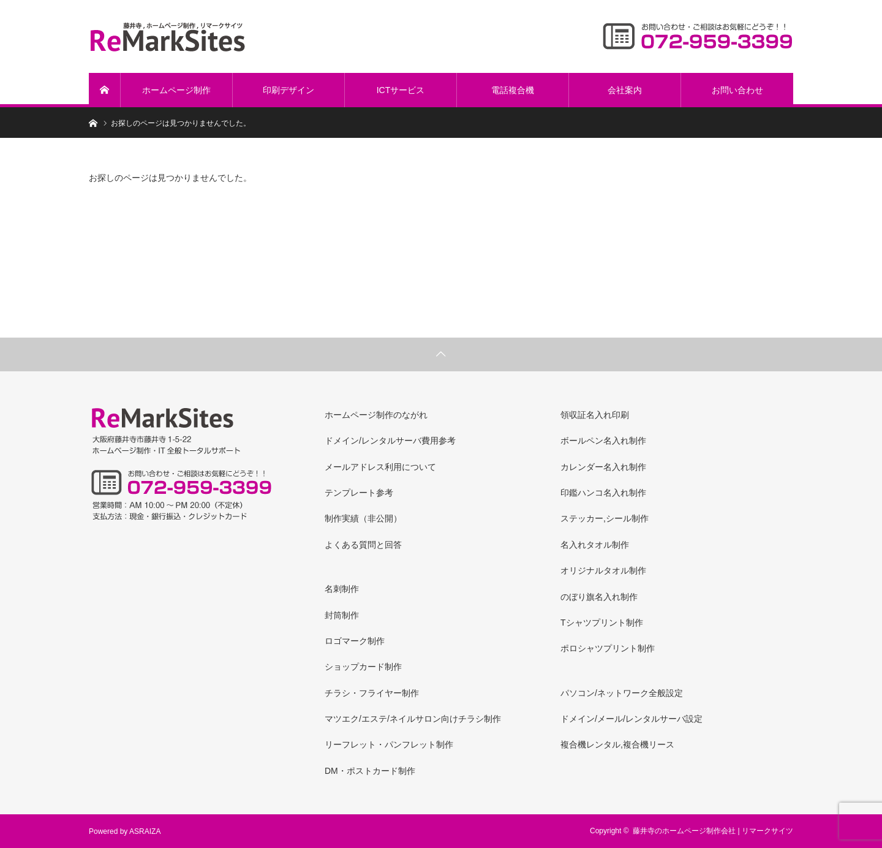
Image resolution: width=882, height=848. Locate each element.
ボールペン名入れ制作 (603, 440)
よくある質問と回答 (363, 545)
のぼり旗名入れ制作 (599, 597)
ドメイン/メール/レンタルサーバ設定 (631, 719)
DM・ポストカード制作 (370, 771)
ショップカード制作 (363, 667)
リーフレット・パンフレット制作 (389, 744)
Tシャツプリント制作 (601, 622)
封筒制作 (342, 615)
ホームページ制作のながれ (376, 415)
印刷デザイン (288, 90)
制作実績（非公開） (363, 518)
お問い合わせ (737, 90)
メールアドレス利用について (380, 467)
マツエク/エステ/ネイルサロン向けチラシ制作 (413, 719)
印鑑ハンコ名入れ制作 (603, 493)
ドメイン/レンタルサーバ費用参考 (390, 440)
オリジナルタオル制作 (603, 570)
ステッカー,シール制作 (604, 518)
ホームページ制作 (176, 90)
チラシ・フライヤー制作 (372, 693)
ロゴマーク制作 (355, 641)
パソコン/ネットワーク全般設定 (621, 693)
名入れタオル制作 (594, 545)
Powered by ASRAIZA (124, 831)
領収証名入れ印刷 (594, 415)
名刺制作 (342, 589)
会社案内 (625, 90)
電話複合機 (512, 90)
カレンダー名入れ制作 (603, 467)
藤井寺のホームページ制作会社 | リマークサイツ (713, 831)
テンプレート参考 (359, 493)
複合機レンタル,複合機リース (617, 744)
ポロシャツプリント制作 (607, 648)
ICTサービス (401, 90)
